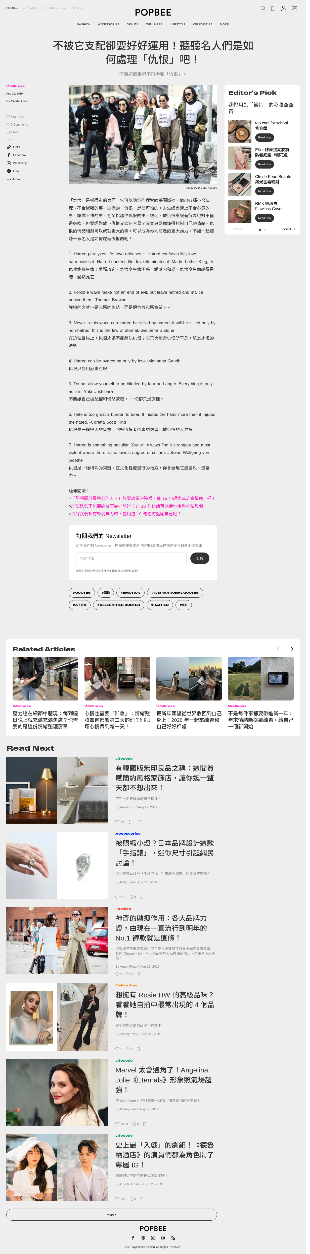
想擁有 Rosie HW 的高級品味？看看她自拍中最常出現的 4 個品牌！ (165, 1005)
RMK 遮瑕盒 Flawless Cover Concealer (269, 208)
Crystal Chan (19, 101)
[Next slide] (291, 649)
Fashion (123, 908)
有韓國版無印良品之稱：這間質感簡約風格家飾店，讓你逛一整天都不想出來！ (164, 778)
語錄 (107, 592)
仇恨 (185, 604)
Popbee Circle (54, 7)
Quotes (83, 592)
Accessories (128, 833)
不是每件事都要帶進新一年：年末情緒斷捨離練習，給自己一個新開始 (260, 720)
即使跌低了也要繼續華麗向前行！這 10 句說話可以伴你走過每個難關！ (139, 506)
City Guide (30, 7)
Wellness (15, 86)
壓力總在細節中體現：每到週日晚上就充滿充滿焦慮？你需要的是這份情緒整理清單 (45, 720)
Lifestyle (124, 758)
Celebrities (126, 985)
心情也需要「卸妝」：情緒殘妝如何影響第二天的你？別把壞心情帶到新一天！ (117, 720)
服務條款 (117, 570)
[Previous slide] (280, 649)
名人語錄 (80, 604)
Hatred (161, 604)
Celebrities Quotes (120, 604)
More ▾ (112, 1214)
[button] (260, 230)
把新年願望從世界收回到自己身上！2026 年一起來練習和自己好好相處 (189, 720)
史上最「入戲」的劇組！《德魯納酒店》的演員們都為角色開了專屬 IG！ (164, 1155)
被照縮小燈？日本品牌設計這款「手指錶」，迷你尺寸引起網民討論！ (164, 853)
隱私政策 (131, 570)
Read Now (264, 137)
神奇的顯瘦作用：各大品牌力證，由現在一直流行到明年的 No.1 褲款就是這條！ (161, 928)
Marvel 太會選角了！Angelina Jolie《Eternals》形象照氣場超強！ (163, 1080)
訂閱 (199, 558)
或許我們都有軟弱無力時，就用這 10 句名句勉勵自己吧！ (126, 514)
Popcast (77, 7)
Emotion (131, 592)
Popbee (12, 7)
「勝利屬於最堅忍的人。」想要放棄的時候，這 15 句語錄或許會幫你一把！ (143, 498)
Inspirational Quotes (176, 592)
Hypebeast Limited (143, 1246)
